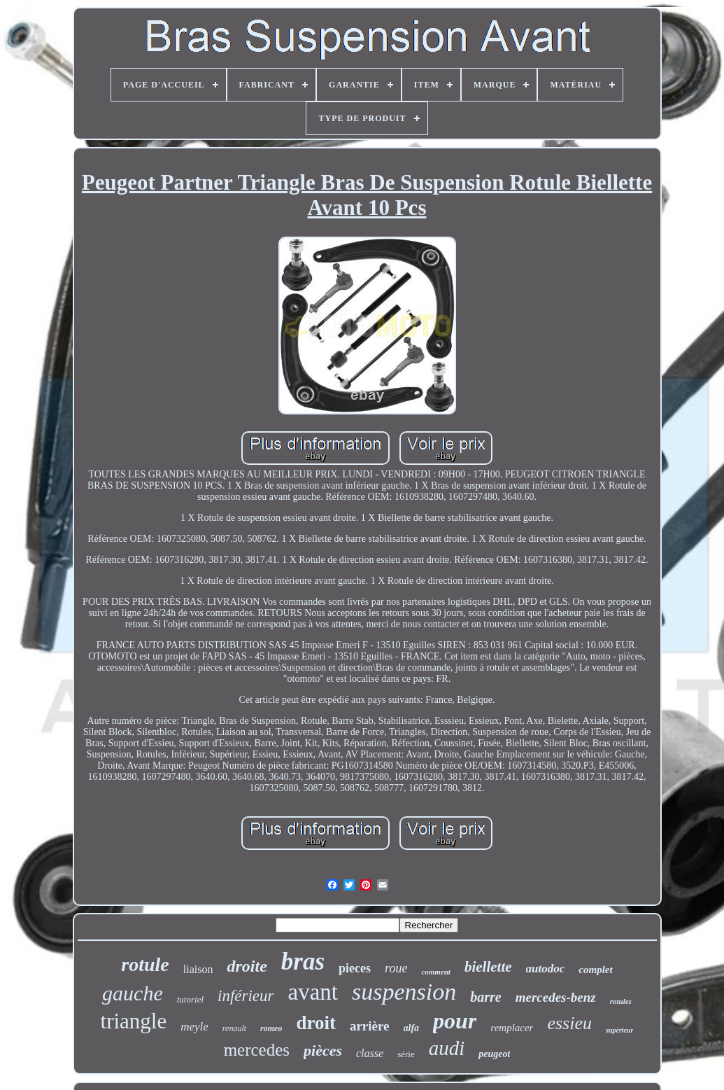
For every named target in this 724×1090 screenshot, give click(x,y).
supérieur (619, 1030)
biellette (488, 966)
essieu (569, 1023)
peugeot (494, 1054)
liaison (198, 969)
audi (447, 1048)
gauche (132, 993)
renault (234, 1028)
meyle (194, 1026)
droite (247, 966)
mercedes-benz (556, 997)
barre (485, 997)
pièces (323, 1050)
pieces (355, 968)
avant (313, 992)
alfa (412, 1028)
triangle (134, 1021)
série (406, 1054)
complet (595, 969)
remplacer (511, 1027)
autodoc (545, 968)
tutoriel (190, 999)
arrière (370, 1026)
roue (396, 968)
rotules (621, 1001)
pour (454, 1020)
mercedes (257, 1049)
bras (303, 961)
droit (316, 1022)
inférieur (246, 996)
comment (435, 971)
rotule (145, 964)
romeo (271, 1028)
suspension (404, 992)
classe (369, 1053)
